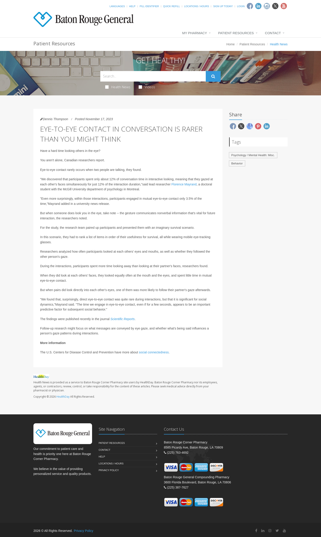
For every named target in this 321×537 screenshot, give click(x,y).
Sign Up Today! (223, 6)
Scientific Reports (122, 319)
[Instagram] (267, 6)
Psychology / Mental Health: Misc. (253, 155)
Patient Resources (236, 33)
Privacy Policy (109, 470)
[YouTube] (284, 531)
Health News (117, 87)
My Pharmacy (194, 33)
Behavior (237, 163)
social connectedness (154, 352)
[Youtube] (284, 6)
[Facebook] (250, 6)
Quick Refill (171, 6)
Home (230, 44)
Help (132, 6)
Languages (117, 6)
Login (241, 6)
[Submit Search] (213, 76)
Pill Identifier (149, 6)
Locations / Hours (196, 6)
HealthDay (63, 397)
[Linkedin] (258, 6)
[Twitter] (275, 6)
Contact (273, 33)
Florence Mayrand (184, 184)
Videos (147, 87)
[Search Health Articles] (153, 76)
